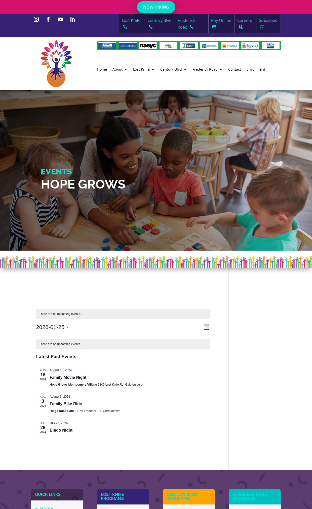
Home (102, 70)
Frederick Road (205, 70)
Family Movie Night (68, 377)
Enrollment (256, 70)
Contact (234, 70)
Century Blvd (171, 70)
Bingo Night (61, 430)
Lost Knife (141, 70)
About (117, 70)
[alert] (123, 314)
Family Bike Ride (66, 404)
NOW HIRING (156, 7)
